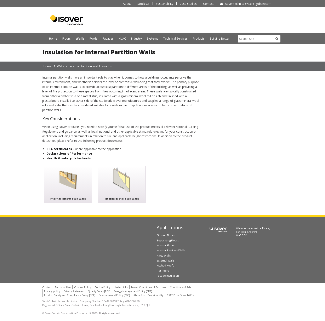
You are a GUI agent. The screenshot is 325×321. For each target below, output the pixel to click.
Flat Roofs (163, 270)
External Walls (166, 260)
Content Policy (82, 287)
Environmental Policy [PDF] (114, 295)
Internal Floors (166, 245)
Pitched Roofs (165, 265)
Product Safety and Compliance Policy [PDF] (69, 295)
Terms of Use (63, 287)
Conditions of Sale (180, 287)
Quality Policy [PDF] (99, 291)
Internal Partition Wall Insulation (90, 66)
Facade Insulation (168, 275)
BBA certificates (59, 149)
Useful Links (121, 287)
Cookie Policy (102, 287)
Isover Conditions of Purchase (148, 287)
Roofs (93, 38)
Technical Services (175, 38)
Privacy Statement (74, 291)
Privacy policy (52, 291)
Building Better (219, 38)
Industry (136, 38)
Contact (208, 4)
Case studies (188, 4)
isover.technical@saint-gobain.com (248, 4)
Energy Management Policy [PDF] (133, 291)
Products (199, 38)
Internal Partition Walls (171, 250)
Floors (66, 38)
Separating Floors (168, 240)
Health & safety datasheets (68, 158)
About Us (138, 295)
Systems (152, 38)
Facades (108, 38)
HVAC (122, 38)
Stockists (143, 4)
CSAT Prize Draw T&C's (180, 295)
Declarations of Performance (69, 153)
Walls (80, 38)
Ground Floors (166, 235)
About (127, 4)
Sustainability (164, 4)
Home (53, 38)
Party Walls (164, 255)
